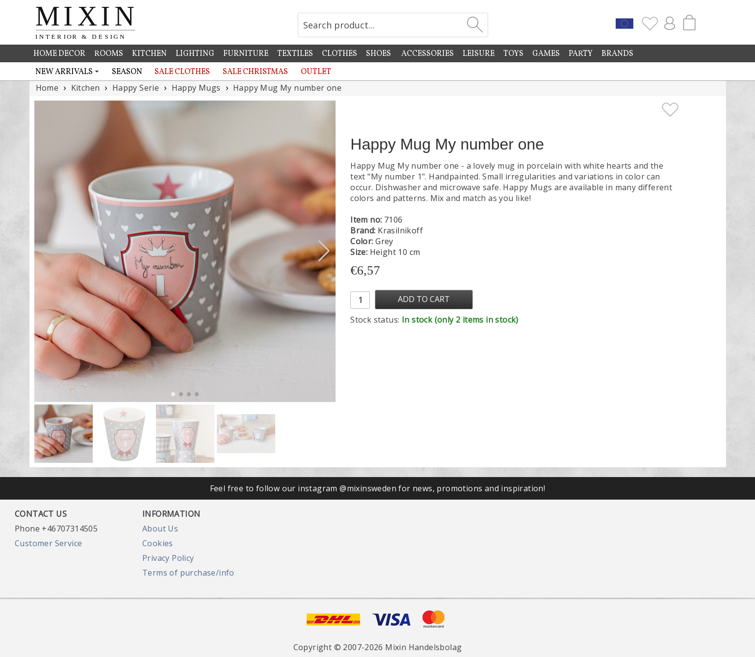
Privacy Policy (168, 558)
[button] (324, 251)
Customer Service (48, 543)
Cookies (157, 543)
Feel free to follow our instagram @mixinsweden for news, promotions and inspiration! (378, 488)
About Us (160, 528)
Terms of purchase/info (188, 572)
